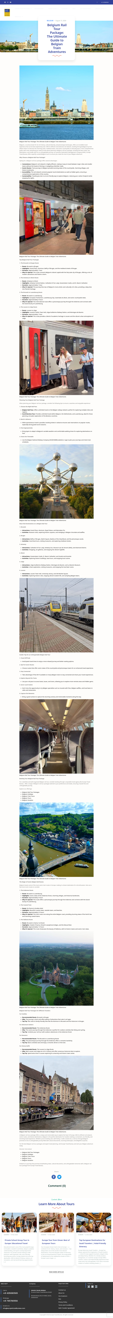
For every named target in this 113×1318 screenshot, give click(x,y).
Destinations (39, 8)
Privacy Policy (62, 1302)
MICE (74, 8)
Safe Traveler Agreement (66, 1308)
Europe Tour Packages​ (23, 8)
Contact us (62, 1290)
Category (65, 8)
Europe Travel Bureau (67, 1144)
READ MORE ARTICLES (56, 1272)
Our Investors (62, 1296)
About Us (19, 16)
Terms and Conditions (65, 1305)
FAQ (59, 1299)
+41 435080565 (105, 2)
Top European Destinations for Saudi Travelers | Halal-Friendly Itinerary (92, 1242)
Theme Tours (53, 8)
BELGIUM (50, 21)
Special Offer (100, 8)
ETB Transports (85, 8)
